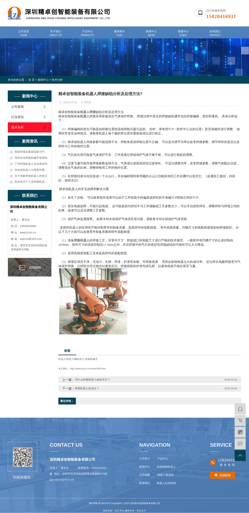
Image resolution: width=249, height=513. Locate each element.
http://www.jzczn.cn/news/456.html (88, 368)
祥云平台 (119, 510)
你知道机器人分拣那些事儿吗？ (32, 169)
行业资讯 (17, 117)
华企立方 (141, 510)
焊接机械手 (91, 359)
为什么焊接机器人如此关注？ (92, 379)
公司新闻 (17, 106)
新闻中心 (43, 79)
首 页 (31, 79)
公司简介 (144, 458)
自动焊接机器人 (166, 466)
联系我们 (145, 483)
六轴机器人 (78, 359)
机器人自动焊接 (166, 483)
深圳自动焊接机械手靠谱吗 (31, 157)
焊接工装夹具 (165, 475)
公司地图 (145, 475)
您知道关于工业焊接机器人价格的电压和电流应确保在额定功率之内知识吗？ (32, 181)
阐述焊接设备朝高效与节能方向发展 (32, 151)
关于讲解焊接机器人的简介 (31, 175)
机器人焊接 (64, 359)
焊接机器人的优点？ (87, 388)
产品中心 (162, 458)
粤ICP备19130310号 (99, 503)
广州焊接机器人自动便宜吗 (31, 163)
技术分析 (57, 79)
